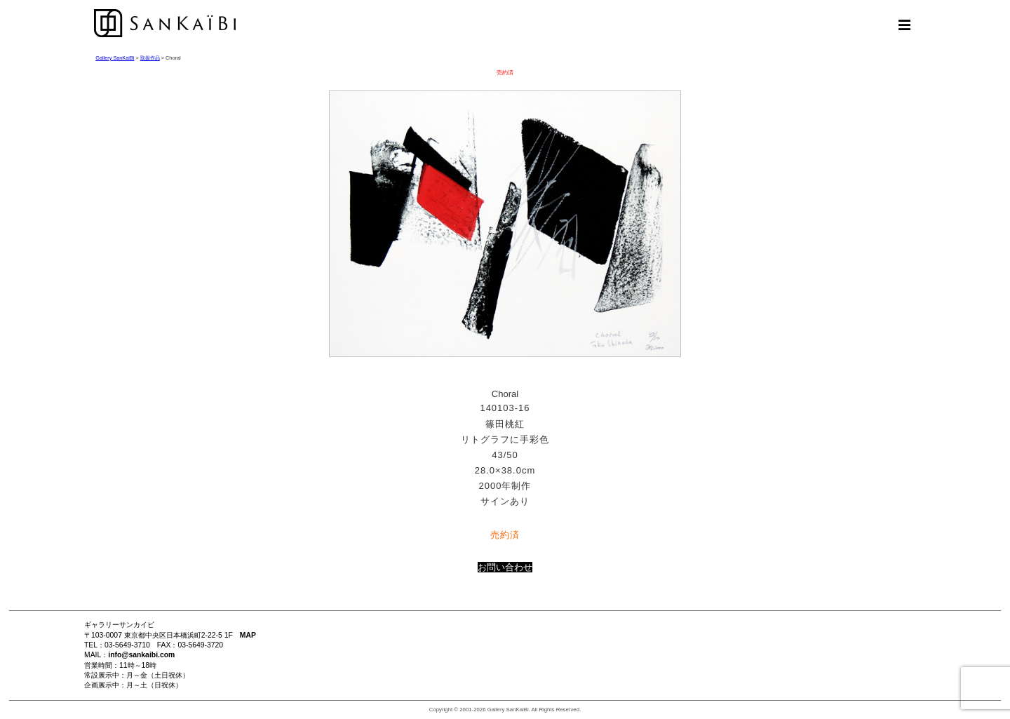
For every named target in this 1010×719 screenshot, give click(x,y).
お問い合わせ (505, 567)
